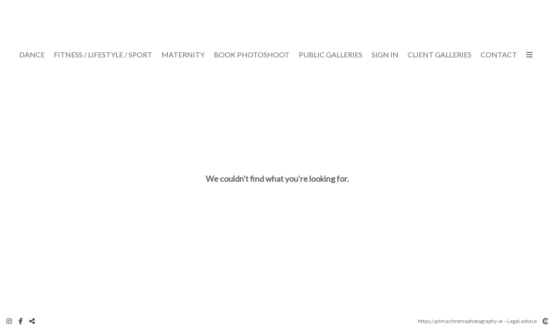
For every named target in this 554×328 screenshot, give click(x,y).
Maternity (183, 55)
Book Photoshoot (252, 55)
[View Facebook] (20, 321)
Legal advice (522, 321)
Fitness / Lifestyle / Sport (103, 55)
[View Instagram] (9, 321)
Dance (32, 55)
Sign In (385, 55)
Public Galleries (330, 55)
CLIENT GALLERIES (439, 55)
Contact (499, 55)
